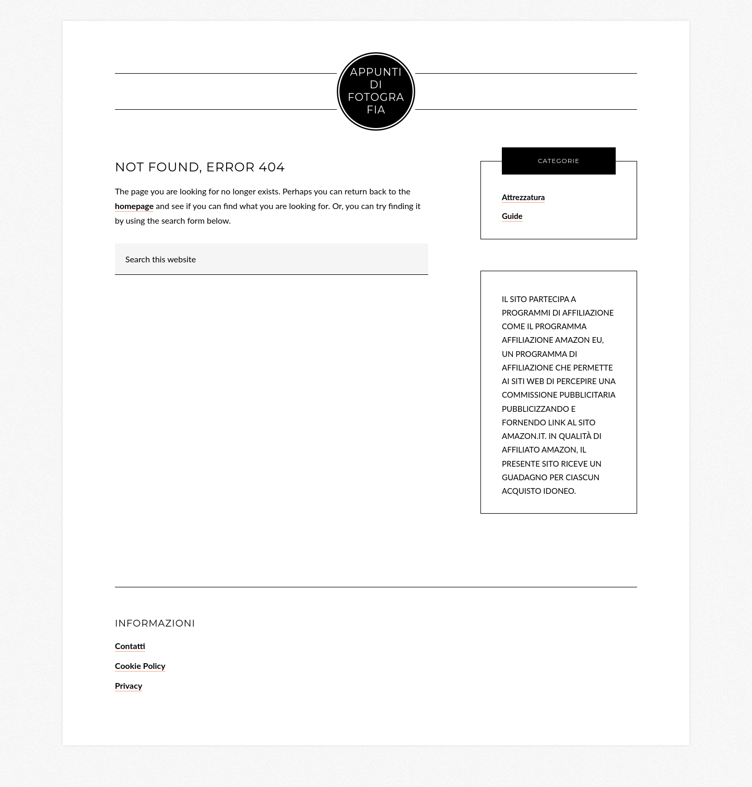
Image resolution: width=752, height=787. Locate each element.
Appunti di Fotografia (376, 91)
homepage (134, 206)
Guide (512, 216)
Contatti (130, 646)
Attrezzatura (523, 197)
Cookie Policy (140, 665)
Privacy (128, 685)
